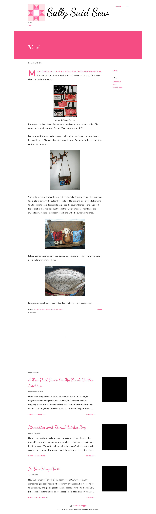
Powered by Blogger (78, 506)
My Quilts (88, 25)
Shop (50, 25)
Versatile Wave (87, 71)
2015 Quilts (75, 25)
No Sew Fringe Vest (43, 468)
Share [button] (115, 70)
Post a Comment (41, 497)
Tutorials (100, 25)
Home (30, 25)
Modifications (117, 82)
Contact (40, 25)
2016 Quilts (62, 25)
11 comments (40, 414)
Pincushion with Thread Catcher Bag (57, 427)
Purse (115, 84)
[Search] (118, 6)
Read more (90, 414)
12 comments (40, 456)
